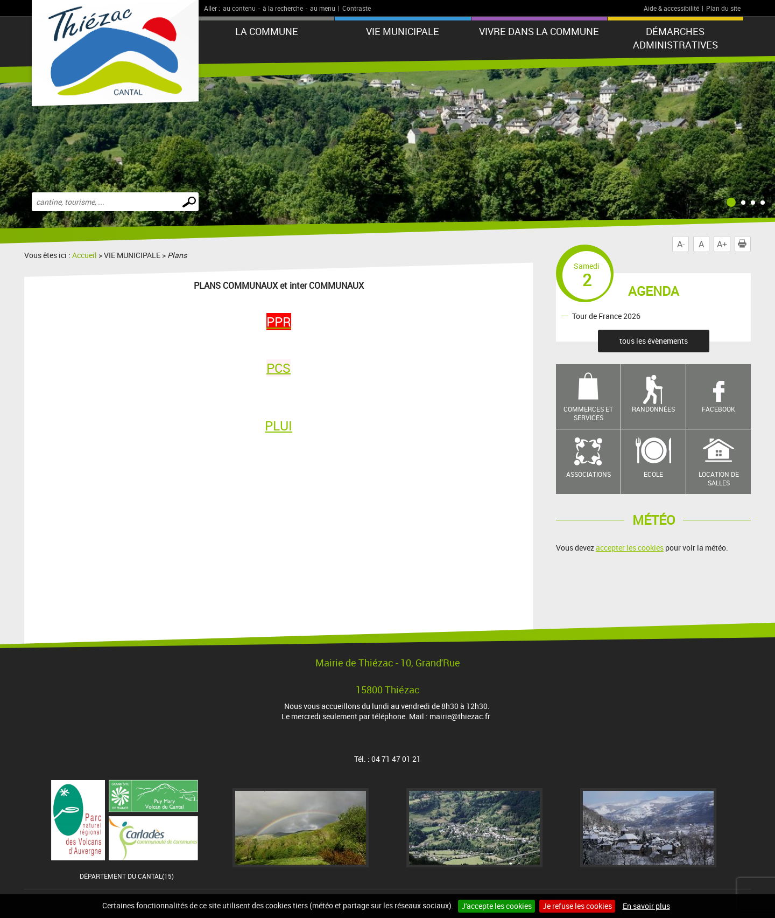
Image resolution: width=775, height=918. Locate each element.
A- (681, 244)
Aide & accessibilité (671, 8)
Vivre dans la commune (539, 31)
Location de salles (719, 479)
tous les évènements (653, 341)
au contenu (239, 8)
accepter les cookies (630, 548)
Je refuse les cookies (577, 906)
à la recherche (283, 8)
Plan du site (723, 8)
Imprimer (744, 244)
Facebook (718, 409)
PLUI (278, 425)
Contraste (356, 8)
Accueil (84, 255)
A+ (722, 244)
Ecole (653, 474)
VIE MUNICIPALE (402, 31)
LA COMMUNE (266, 31)
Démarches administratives (675, 38)
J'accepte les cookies (496, 906)
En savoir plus (646, 906)
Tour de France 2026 (606, 315)
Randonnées (653, 409)
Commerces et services (588, 413)
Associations (588, 474)
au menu (322, 8)
